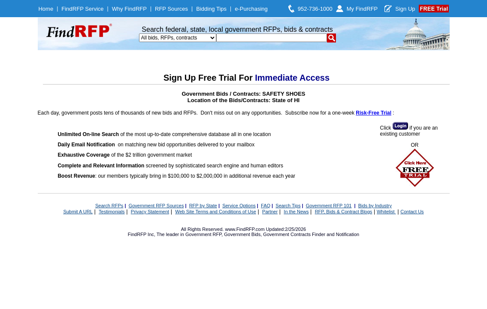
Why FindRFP (129, 9)
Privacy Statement (150, 211)
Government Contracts (287, 234)
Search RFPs (109, 205)
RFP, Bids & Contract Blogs (343, 211)
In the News (296, 211)
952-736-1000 (315, 9)
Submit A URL (77, 211)
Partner (270, 211)
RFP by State (203, 205)
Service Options (239, 205)
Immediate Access (292, 77)
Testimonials (112, 211)
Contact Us (411, 211)
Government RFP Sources (156, 205)
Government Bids (242, 234)
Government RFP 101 (329, 205)
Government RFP (203, 234)
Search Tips (287, 205)
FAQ (265, 205)
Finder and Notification (335, 234)
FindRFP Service (82, 9)
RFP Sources (171, 9)
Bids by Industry (375, 205)
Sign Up (405, 9)
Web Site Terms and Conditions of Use (215, 211)
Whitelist (386, 211)
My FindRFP (362, 9)
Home (45, 9)
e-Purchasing (251, 9)
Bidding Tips (211, 9)
